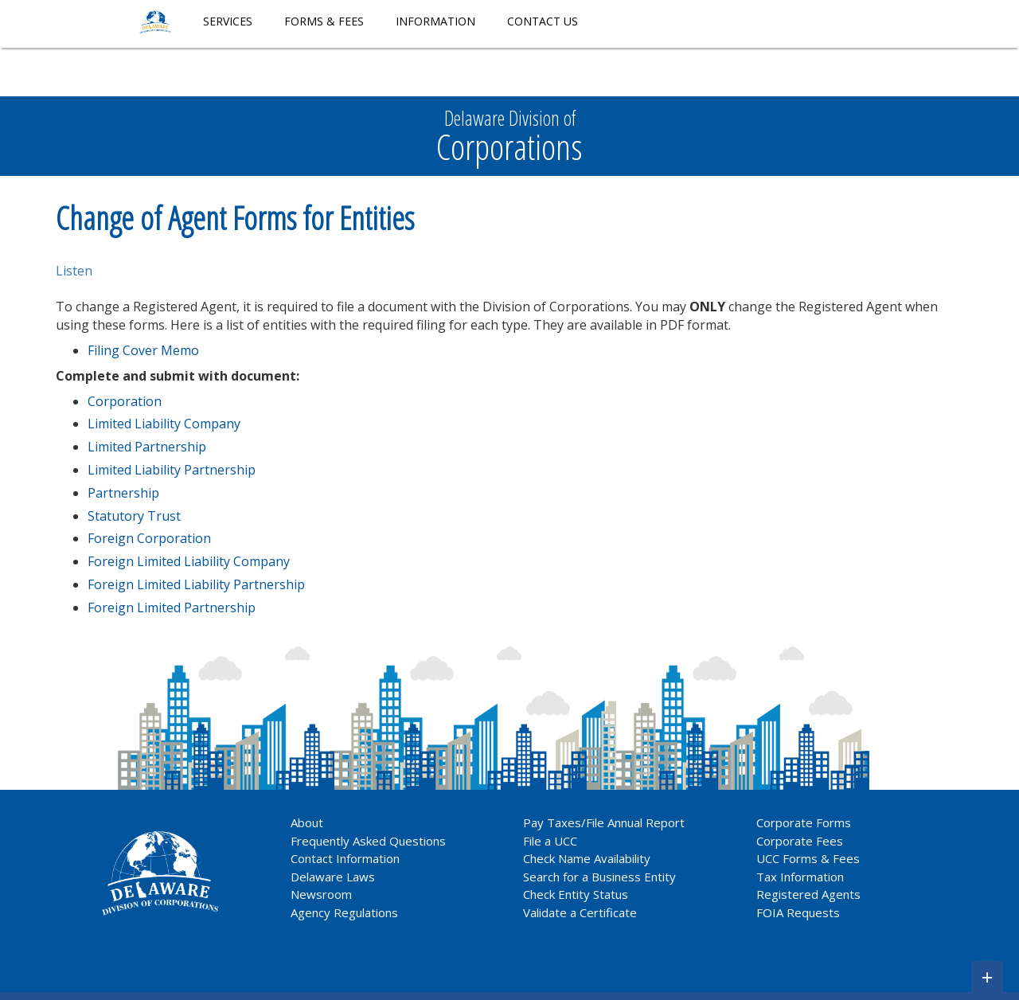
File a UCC (550, 841)
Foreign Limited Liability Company (189, 561)
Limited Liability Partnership (172, 470)
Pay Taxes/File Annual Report (604, 822)
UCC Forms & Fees (808, 858)
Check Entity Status (575, 894)
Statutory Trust (134, 516)
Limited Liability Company (164, 423)
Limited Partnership (147, 446)
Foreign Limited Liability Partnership (196, 584)
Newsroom (321, 894)
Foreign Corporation (149, 538)
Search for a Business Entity (599, 877)
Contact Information (345, 858)
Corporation (125, 401)
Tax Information (800, 877)
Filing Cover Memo (143, 350)
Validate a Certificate (580, 912)
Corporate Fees (799, 841)
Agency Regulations (344, 912)
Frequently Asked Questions (368, 841)
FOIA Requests (798, 912)
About (307, 822)
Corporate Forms (803, 822)
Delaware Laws (334, 877)
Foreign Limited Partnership (172, 607)
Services (227, 21)
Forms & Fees (324, 21)
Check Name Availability (586, 858)
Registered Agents (808, 894)
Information (435, 21)
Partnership (123, 493)
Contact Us (542, 21)
